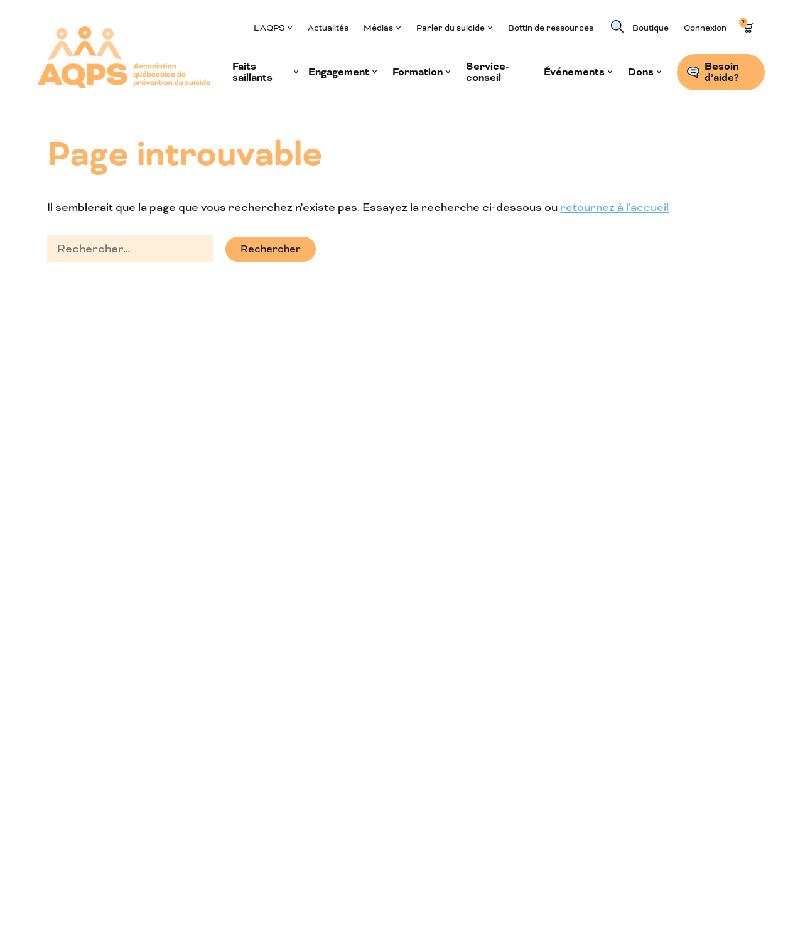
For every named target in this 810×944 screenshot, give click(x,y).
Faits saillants (252, 72)
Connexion (705, 28)
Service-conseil (487, 72)
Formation (417, 72)
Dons (641, 72)
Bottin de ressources (550, 28)
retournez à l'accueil (614, 207)
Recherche (617, 26)
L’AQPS (269, 28)
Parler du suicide (450, 28)
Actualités (328, 28)
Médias (378, 28)
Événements (574, 72)
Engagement (338, 72)
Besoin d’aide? (722, 72)
